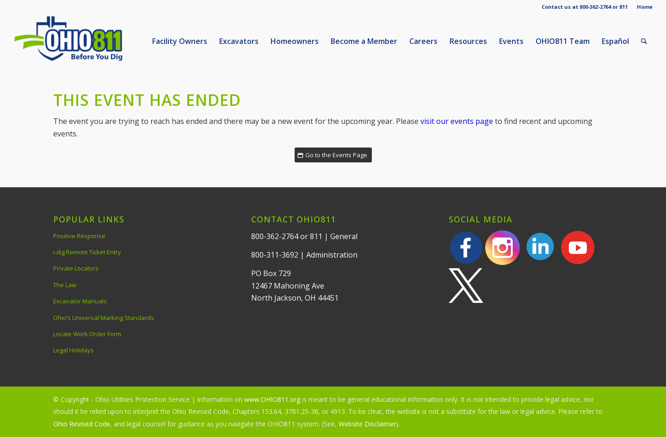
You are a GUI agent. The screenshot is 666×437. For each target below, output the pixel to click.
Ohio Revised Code (81, 423)
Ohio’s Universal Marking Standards (103, 318)
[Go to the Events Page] (333, 155)
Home (645, 6)
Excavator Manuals (80, 301)
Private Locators (76, 268)
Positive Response (79, 236)
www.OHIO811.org (272, 399)
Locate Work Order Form (87, 334)
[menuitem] (642, 7)
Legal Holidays (73, 350)
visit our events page (456, 121)
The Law (64, 285)
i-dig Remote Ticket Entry (87, 252)
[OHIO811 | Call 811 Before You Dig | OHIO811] (82, 41)
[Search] (644, 41)
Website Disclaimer (367, 423)
